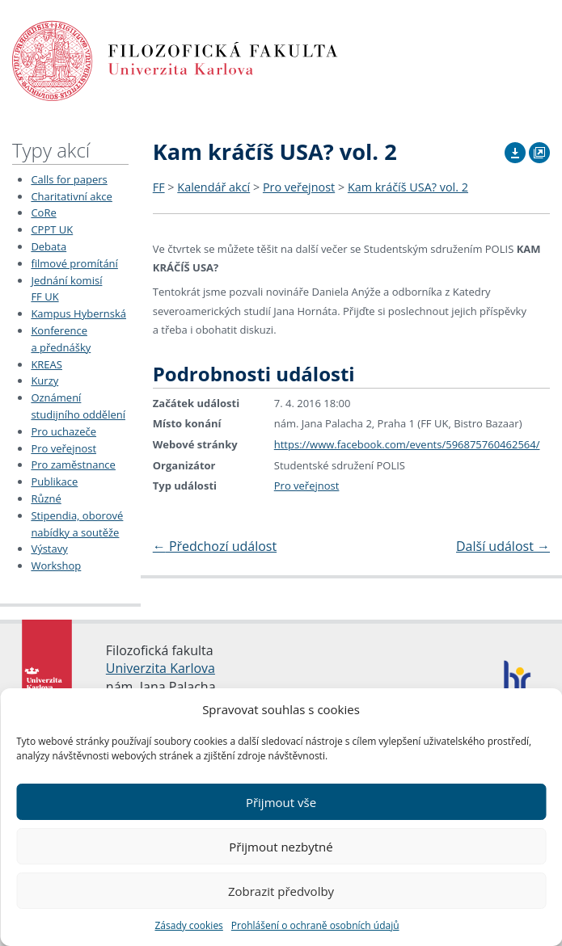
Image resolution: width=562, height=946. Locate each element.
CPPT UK (52, 229)
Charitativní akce (71, 196)
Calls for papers (69, 179)
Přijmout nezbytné (280, 847)
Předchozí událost (215, 546)
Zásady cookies (188, 925)
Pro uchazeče (63, 431)
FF (159, 187)
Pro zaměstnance (73, 464)
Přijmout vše (281, 802)
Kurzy (44, 380)
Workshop (56, 565)
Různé (46, 498)
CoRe (43, 212)
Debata (48, 246)
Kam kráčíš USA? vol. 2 (408, 187)
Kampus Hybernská (78, 313)
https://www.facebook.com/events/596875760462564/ (407, 444)
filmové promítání (74, 263)
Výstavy (49, 548)
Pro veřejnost (63, 448)
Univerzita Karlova (160, 668)
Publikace (54, 481)
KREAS (46, 364)
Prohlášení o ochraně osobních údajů (315, 925)
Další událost (503, 546)
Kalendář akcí (213, 187)
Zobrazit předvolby (281, 891)
